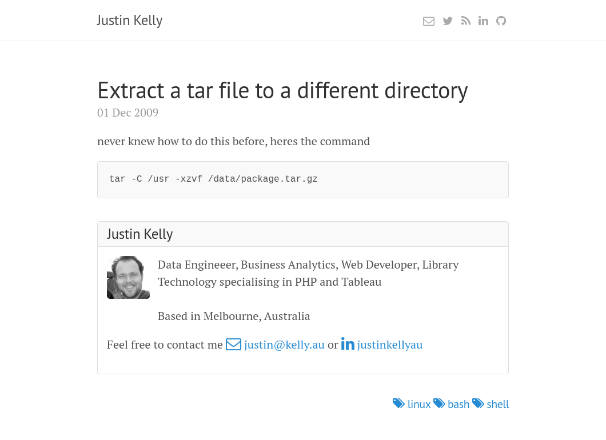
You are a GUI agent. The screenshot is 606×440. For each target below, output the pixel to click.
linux (413, 404)
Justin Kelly (129, 20)
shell (490, 404)
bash (452, 404)
